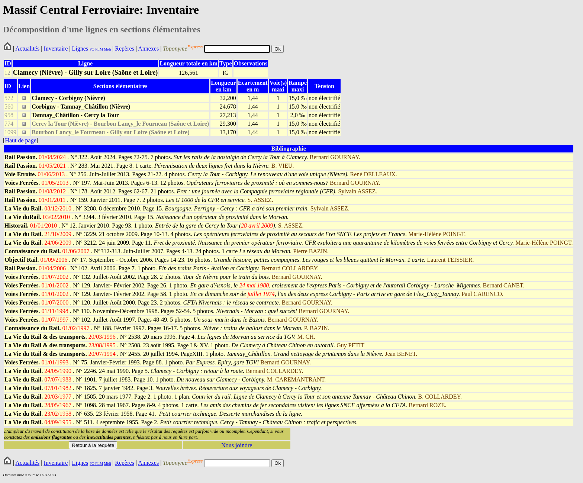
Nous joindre (236, 445)
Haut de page (20, 140)
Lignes (80, 48)
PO (92, 49)
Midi (107, 49)
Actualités (27, 48)
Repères (124, 48)
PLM (98, 49)
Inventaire (56, 48)
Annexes (148, 48)
